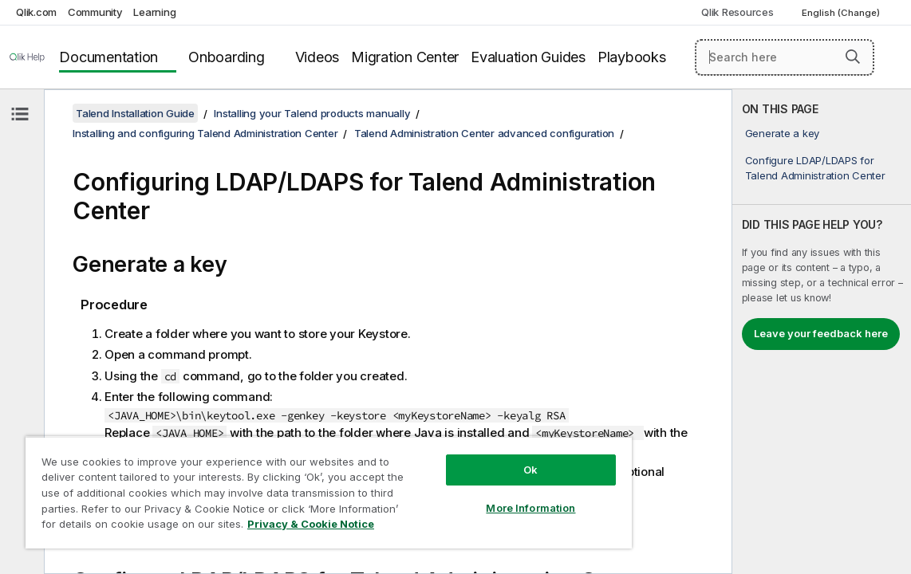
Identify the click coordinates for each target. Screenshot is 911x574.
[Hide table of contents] (20, 114)
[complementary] (821, 331)
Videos (317, 57)
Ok (465, 457)
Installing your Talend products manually (312, 113)
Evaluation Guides (528, 57)
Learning (154, 12)
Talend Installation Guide (135, 113)
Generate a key (782, 133)
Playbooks (631, 57)
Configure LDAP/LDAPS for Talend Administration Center (815, 167)
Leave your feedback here (821, 333)
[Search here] (785, 57)
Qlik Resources (737, 12)
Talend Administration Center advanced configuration (484, 133)
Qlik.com (36, 12)
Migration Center (405, 57)
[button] (853, 57)
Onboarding (226, 57)
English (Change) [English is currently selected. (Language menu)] (842, 12)
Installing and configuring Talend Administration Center (205, 133)
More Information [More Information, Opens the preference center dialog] (465, 495)
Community (95, 12)
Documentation (108, 57)
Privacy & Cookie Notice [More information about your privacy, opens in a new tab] (241, 527)
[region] (290, 486)
